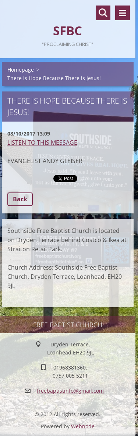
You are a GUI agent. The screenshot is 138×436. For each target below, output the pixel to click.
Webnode (83, 426)
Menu (122, 13)
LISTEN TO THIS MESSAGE (42, 142)
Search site (103, 13)
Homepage (20, 69)
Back (20, 199)
